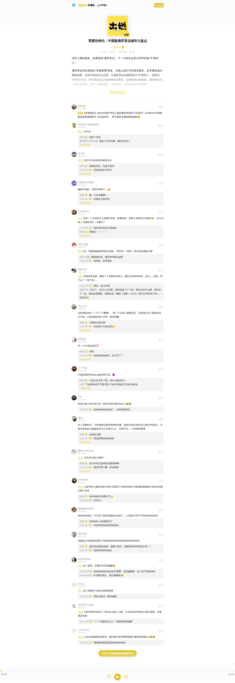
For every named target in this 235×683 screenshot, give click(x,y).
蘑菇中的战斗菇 (86, 450)
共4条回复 (85, 388)
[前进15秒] (126, 677)
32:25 (80, 160)
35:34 (80, 457)
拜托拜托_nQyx (86, 604)
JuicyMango (84, 558)
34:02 (80, 486)
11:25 (80, 565)
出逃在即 (116, 47)
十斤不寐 (82, 367)
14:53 (80, 276)
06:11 (80, 590)
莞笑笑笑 (82, 533)
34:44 (80, 636)
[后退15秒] (108, 677)
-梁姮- (81, 417)
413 (80, 396)
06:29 (80, 611)
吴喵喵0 (82, 338)
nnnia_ (81, 583)
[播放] (117, 677)
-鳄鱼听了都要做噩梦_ (89, 124)
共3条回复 (85, 144)
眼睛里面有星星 (86, 508)
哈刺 (82, 105)
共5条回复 (85, 202)
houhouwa (84, 211)
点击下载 (159, 5)
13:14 (80, 218)
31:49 (80, 251)
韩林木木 (82, 269)
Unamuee (83, 479)
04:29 (80, 131)
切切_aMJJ (83, 244)
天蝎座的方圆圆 (86, 182)
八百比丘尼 (83, 629)
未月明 (81, 153)
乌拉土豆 (82, 305)
